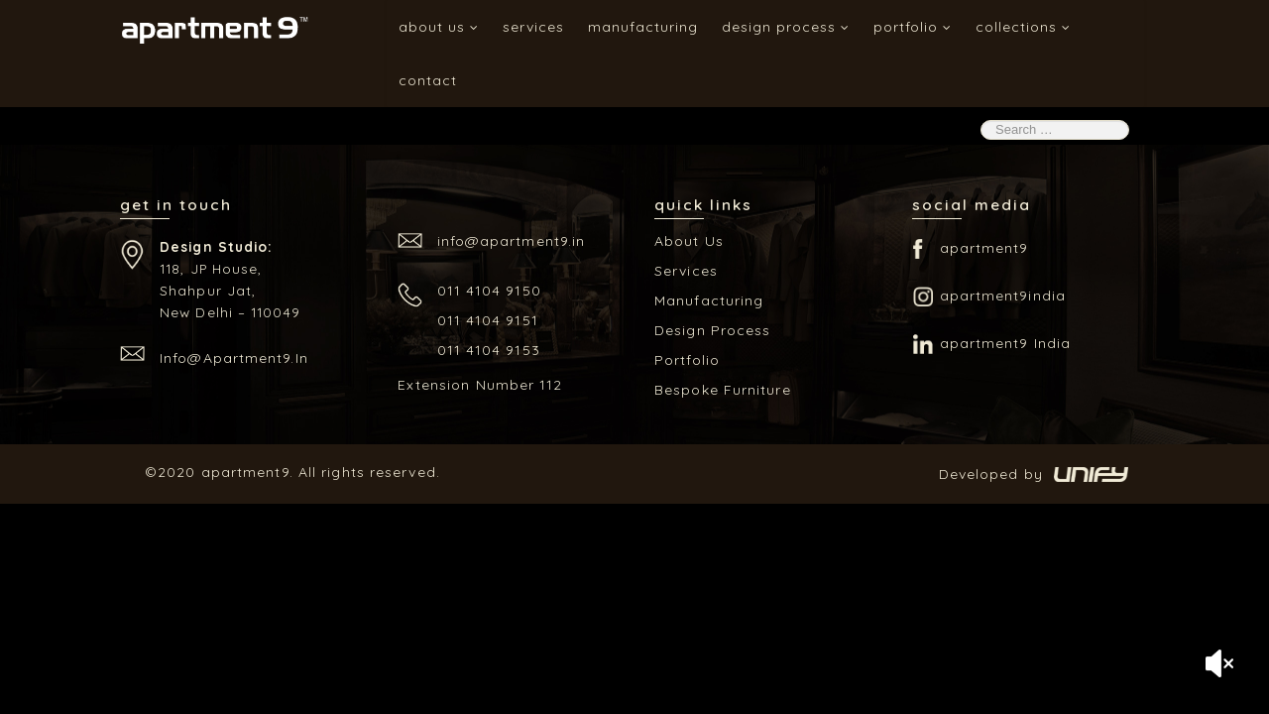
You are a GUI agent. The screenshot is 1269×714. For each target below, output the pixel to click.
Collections (1023, 27)
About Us (439, 27)
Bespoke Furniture (722, 390)
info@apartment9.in (234, 358)
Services (533, 27)
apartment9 (984, 248)
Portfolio (912, 27)
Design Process (786, 27)
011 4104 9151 (487, 320)
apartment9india (1003, 295)
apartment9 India (1006, 343)
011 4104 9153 (488, 350)
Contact (428, 80)
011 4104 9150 (489, 290)
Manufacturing (643, 27)
